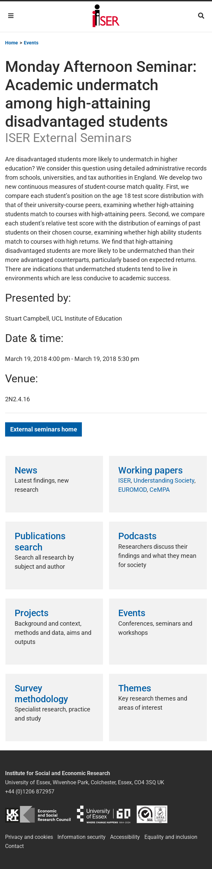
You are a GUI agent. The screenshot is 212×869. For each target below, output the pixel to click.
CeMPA (159, 489)
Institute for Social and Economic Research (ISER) (106, 16)
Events (131, 613)
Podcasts (137, 536)
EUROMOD (132, 489)
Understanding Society (164, 480)
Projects (32, 613)
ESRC (38, 814)
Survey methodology (41, 694)
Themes (134, 688)
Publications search (40, 541)
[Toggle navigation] (11, 15)
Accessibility (125, 837)
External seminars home (43, 429)
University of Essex (103, 814)
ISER (124, 480)
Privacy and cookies (29, 837)
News (26, 470)
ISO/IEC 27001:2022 (152, 814)
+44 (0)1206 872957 (29, 791)
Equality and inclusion (170, 837)
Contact (14, 846)
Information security (81, 837)
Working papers (150, 470)
